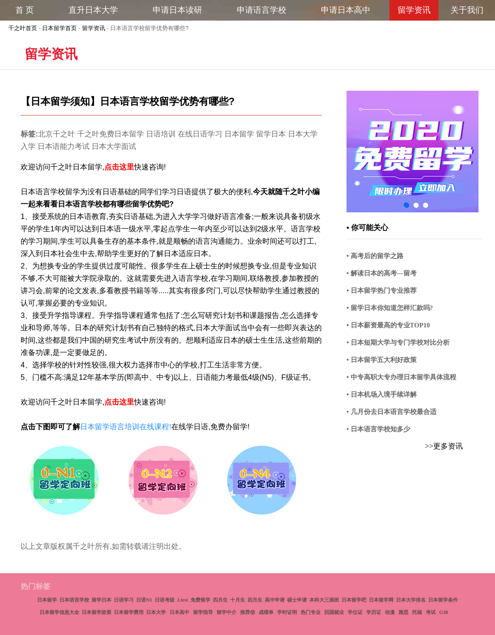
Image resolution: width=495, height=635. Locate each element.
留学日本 (101, 600)
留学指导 (203, 612)
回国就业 (334, 612)
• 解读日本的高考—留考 (381, 273)
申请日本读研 (177, 9)
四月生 (220, 600)
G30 (443, 612)
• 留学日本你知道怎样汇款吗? (389, 307)
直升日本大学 (93, 9)
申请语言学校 (261, 9)
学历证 (373, 612)
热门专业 (311, 612)
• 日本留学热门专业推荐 (381, 290)
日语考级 (164, 600)
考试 (431, 612)
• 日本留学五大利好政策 (381, 359)
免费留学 (200, 600)
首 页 (24, 9)
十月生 (237, 600)
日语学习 (124, 600)
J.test (182, 600)
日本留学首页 (59, 28)
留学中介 (226, 612)
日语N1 (144, 600)
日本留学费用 (129, 612)
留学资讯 (93, 28)
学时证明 (287, 612)
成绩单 (266, 612)
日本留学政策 (96, 612)
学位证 (355, 612)
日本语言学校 (74, 600)
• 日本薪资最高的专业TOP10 (388, 325)
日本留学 (47, 600)
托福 (417, 612)
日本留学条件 (443, 600)
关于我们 (466, 9)
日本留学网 (381, 600)
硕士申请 (297, 600)
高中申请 (275, 600)
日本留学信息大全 (59, 612)
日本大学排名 (411, 600)
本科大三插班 (324, 600)
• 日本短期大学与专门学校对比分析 (398, 342)
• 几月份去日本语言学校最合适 (391, 411)
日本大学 (156, 612)
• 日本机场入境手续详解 (381, 394)
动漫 (390, 612)
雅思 (403, 612)
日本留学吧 (354, 600)
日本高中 (179, 612)
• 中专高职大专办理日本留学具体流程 (401, 377)
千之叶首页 (22, 28)
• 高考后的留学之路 (374, 255)
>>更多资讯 (444, 446)
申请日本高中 (345, 9)
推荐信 (247, 612)
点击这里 (119, 167)
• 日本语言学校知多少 (378, 429)
